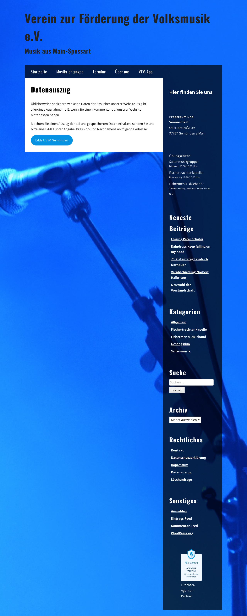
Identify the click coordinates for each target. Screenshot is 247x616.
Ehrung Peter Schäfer (187, 239)
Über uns (122, 72)
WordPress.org (182, 533)
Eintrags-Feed (181, 518)
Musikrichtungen (70, 72)
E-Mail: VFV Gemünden (51, 140)
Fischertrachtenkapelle (189, 329)
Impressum (179, 465)
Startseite (39, 72)
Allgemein (178, 322)
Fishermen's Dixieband (188, 337)
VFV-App (146, 72)
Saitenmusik (180, 351)
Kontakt (177, 450)
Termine (99, 72)
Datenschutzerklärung (188, 457)
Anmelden (179, 511)
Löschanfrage (181, 479)
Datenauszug (181, 472)
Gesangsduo (180, 344)
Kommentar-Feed (184, 526)
